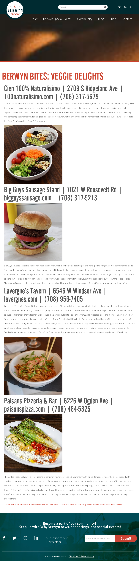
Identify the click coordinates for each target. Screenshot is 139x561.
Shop (113, 19)
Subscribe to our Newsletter (57, 540)
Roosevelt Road (37, 265)
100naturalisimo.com (28, 97)
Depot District (31, 306)
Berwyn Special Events (57, 19)
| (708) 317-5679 (76, 97)
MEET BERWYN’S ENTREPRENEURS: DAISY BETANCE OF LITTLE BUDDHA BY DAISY (43, 504)
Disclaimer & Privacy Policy (81, 556)
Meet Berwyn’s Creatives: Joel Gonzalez (106, 504)
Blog (101, 19)
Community (84, 19)
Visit (34, 19)
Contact (127, 19)
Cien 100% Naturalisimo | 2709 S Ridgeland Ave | (63, 89)
